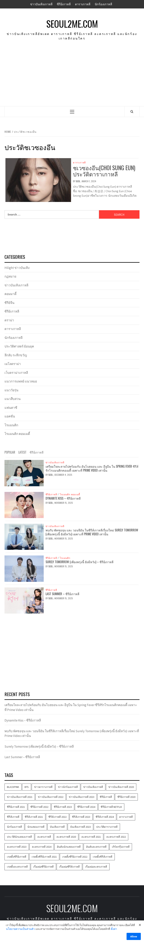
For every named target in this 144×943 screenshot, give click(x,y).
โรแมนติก (11, 425)
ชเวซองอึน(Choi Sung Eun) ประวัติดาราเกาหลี (104, 170)
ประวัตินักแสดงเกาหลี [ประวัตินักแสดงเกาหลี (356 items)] (19, 836)
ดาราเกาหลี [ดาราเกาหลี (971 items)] (126, 817)
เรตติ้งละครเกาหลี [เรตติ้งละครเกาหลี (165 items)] (17, 866)
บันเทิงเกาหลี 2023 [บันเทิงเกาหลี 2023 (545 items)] (80, 826)
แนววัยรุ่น (11, 390)
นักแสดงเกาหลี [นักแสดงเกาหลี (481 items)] (35, 826)
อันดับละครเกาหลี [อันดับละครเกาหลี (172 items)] (96, 846)
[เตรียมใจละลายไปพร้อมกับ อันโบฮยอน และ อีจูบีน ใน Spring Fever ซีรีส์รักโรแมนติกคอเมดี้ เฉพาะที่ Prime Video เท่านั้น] (24, 473)
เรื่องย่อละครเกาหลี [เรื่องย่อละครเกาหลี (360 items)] (96, 866)
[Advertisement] (72, 78)
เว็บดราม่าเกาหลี (16, 373)
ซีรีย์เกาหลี (64, 4)
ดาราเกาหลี (82, 4)
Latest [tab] (22, 452)
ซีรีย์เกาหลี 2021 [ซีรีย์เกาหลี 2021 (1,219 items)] (16, 807)
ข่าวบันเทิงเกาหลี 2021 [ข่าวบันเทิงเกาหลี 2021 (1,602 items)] (19, 797)
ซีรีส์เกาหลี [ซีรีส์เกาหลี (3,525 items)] (13, 817)
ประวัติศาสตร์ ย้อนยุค (19, 346)
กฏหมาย (10, 276)
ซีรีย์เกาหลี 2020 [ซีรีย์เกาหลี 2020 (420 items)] (126, 797)
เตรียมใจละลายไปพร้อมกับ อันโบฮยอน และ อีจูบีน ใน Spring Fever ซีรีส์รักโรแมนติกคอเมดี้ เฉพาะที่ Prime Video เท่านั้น (92, 468)
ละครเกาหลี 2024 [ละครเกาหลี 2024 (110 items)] (41, 846)
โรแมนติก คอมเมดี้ (17, 434)
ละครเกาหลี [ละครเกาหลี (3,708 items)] (44, 836)
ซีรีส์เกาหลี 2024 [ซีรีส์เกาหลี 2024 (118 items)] (105, 817)
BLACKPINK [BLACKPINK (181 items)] (13, 787)
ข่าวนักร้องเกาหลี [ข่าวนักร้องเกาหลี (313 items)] (68, 787)
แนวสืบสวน (12, 399)
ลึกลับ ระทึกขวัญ (15, 355)
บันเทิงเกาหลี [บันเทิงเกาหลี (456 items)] (57, 826)
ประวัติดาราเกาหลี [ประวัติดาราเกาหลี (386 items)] (107, 826)
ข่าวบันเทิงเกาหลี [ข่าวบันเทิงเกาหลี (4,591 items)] (93, 787)
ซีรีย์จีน (9, 303)
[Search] (131, 111)
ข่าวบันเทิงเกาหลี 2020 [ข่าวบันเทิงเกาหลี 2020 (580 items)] (121, 787)
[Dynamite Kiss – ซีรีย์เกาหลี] (24, 504)
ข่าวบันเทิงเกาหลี (41, 4)
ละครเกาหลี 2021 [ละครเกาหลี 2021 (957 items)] (91, 836)
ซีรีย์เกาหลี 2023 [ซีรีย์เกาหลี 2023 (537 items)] (63, 807)
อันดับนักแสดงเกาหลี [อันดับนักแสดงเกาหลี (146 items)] (69, 846)
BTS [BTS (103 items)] (27, 787)
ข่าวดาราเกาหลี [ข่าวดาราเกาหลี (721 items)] (43, 787)
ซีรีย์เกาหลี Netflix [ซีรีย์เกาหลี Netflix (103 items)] (111, 807)
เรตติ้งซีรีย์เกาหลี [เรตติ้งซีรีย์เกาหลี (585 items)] (16, 856)
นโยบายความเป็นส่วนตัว (20, 929)
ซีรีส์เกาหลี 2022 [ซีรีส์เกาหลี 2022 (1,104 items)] (57, 817)
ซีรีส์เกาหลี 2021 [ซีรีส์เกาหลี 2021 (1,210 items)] (34, 817)
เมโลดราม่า (12, 364)
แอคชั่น (9, 416)
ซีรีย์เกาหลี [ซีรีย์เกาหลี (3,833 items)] (106, 797)
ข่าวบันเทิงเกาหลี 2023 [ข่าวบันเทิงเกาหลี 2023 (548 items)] (81, 797)
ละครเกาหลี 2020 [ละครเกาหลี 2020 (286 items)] (66, 836)
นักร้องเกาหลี (103, 4)
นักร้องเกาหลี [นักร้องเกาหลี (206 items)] (14, 826)
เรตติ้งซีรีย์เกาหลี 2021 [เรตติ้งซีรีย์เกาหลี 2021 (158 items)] (44, 856)
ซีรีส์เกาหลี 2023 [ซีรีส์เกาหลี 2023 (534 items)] (81, 817)
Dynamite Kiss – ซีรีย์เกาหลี (63, 498)
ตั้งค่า (114, 929)
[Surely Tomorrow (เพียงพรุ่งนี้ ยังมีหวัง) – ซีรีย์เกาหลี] (24, 568)
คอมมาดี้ (10, 294)
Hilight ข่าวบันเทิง (16, 268)
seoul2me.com (72, 24)
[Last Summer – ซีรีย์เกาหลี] (24, 600)
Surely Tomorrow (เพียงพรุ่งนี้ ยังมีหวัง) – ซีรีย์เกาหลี (79, 562)
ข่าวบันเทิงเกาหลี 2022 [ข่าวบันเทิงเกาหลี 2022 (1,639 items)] (50, 797)
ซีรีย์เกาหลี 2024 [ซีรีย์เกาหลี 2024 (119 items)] (86, 807)
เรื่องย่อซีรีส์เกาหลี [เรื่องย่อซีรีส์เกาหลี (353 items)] (69, 866)
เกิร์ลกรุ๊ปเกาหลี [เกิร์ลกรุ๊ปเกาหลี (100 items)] (121, 846)
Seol (78, 181)
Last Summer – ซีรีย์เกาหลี (62, 594)
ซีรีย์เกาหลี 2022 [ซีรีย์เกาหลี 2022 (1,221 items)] (39, 807)
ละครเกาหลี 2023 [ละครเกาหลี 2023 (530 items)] (16, 846)
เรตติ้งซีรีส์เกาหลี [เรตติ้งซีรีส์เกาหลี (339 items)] (102, 856)
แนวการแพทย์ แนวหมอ (20, 381)
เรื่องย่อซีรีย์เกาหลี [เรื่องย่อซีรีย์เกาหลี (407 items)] (43, 866)
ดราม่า (9, 320)
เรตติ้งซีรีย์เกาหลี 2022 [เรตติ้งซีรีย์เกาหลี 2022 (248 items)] (74, 856)
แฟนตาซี (10, 408)
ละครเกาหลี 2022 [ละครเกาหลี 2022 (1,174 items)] (116, 836)
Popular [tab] (9, 452)
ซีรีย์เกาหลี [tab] (37, 452)
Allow (133, 936)
